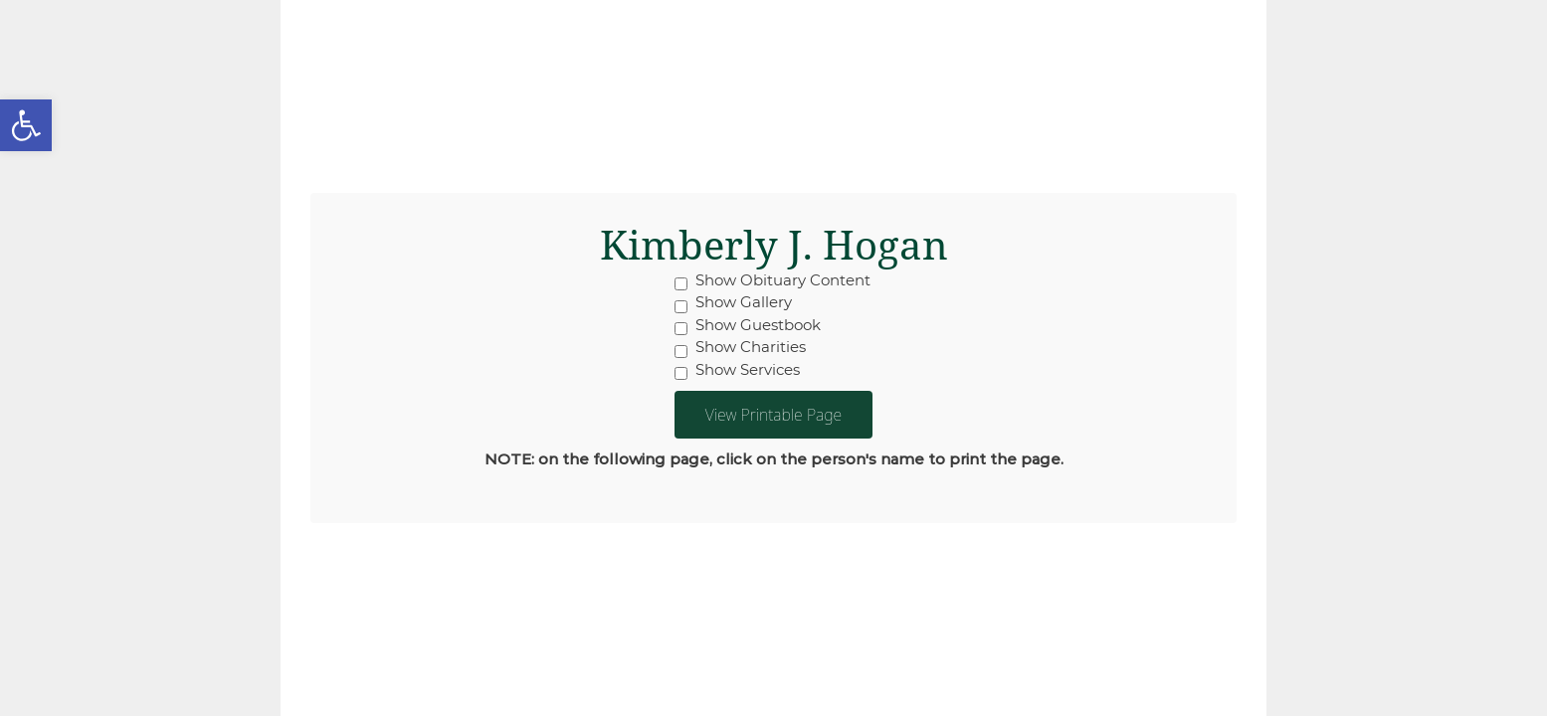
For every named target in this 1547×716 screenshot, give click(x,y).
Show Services (737, 370)
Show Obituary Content (772, 280)
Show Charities (740, 347)
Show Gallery (733, 302)
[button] (26, 125)
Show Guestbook (748, 325)
